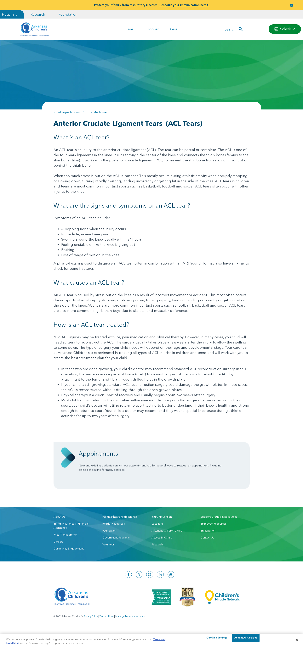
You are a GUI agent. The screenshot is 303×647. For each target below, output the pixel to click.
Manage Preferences (126, 631)
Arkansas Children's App (167, 546)
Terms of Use (107, 631)
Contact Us (207, 553)
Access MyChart (162, 553)
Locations (157, 539)
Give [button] (173, 29)
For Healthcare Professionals (120, 532)
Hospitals (9, 14)
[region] (151, 640)
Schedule (287, 29)
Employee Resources (213, 539)
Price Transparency (65, 550)
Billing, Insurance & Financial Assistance (71, 541)
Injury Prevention (162, 532)
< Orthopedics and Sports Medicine (80, 112)
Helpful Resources (113, 539)
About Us (59, 532)
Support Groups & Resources (219, 532)
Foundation (68, 14)
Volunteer (108, 560)
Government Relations (116, 553)
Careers (58, 557)
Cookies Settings (216, 639)
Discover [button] (152, 29)
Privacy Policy (91, 631)
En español (207, 546)
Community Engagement (69, 564)
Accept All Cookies (245, 639)
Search (230, 29)
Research (38, 14)
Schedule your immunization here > (184, 5)
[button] (291, 5)
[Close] (297, 640)
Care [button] (129, 29)
